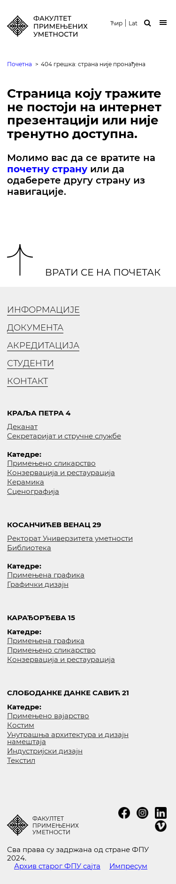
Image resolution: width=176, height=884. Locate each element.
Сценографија (33, 491)
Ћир (116, 23)
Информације (43, 310)
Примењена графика (45, 574)
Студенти (30, 363)
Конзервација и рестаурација (61, 472)
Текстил (21, 760)
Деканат (22, 426)
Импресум (128, 865)
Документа (35, 328)
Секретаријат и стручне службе (64, 435)
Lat (133, 23)
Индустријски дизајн (45, 750)
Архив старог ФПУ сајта (57, 865)
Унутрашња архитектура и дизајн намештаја (68, 738)
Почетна (19, 64)
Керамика (25, 481)
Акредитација (43, 345)
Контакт (27, 381)
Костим (20, 725)
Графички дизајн (38, 584)
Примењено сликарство (51, 463)
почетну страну (47, 169)
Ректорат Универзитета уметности (70, 538)
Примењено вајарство (48, 715)
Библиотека (29, 547)
